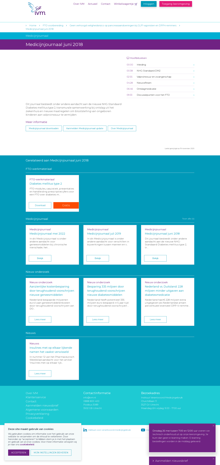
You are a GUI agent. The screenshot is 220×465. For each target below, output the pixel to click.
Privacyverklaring (37, 413)
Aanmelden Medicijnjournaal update (84, 128)
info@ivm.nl (89, 397)
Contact (105, 4)
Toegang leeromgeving (176, 4)
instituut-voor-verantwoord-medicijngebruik (109, 430)
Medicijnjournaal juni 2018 (40, 29)
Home (32, 25)
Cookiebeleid (34, 418)
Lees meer (40, 319)
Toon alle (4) (188, 218)
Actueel (92, 4)
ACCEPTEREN (18, 452)
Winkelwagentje (124, 4)
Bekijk (40, 258)
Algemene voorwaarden (42, 409)
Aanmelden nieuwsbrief (42, 405)
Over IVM (78, 4)
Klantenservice (36, 397)
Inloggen (148, 4)
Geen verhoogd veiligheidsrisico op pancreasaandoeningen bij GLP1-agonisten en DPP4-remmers (123, 25)
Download (40, 205)
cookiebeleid (27, 444)
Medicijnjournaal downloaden (44, 128)
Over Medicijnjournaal (122, 128)
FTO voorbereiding (53, 25)
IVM (46, 8)
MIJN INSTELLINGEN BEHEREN (51, 452)
